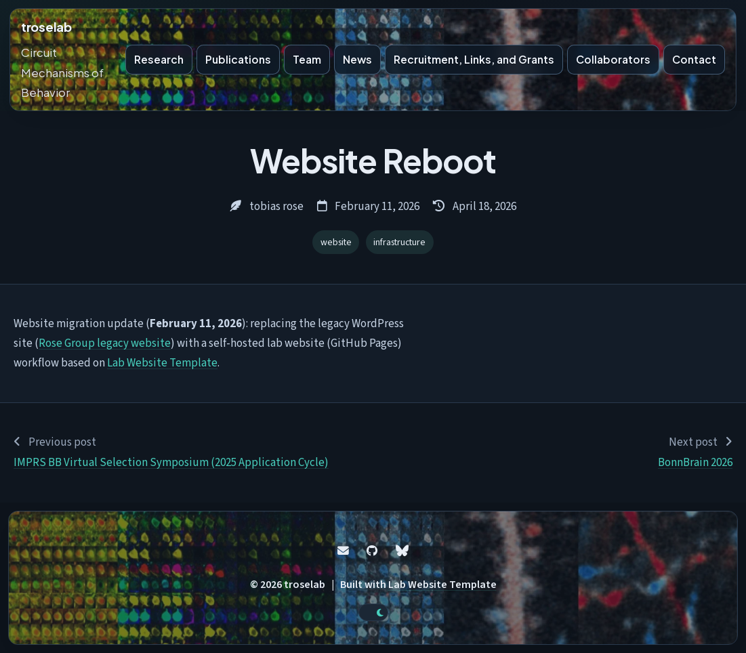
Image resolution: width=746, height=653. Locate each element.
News (357, 59)
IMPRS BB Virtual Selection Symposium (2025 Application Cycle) (171, 463)
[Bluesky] (402, 550)
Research (159, 59)
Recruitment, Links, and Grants (474, 59)
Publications (238, 59)
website (336, 242)
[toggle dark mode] (373, 612)
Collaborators (613, 59)
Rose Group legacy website (105, 343)
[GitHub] (371, 550)
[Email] (343, 550)
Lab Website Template (162, 363)
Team (307, 59)
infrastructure (399, 242)
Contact (694, 59)
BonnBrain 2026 (695, 463)
